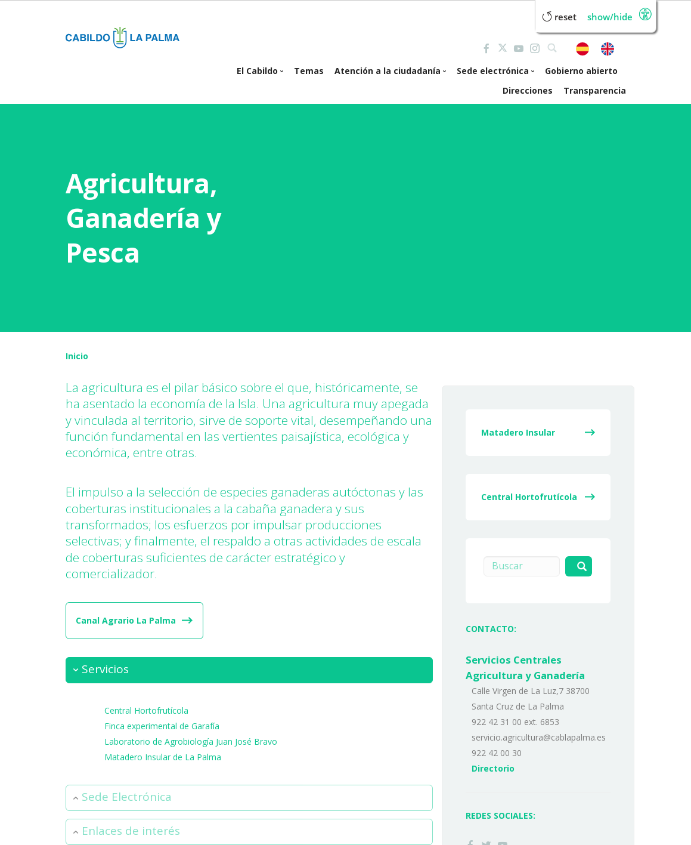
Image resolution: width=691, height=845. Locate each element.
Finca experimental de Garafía (161, 725)
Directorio (493, 768)
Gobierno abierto (581, 70)
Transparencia (594, 90)
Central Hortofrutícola (146, 710)
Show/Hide (610, 17)
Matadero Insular (518, 432)
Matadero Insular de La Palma (162, 756)
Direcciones (528, 90)
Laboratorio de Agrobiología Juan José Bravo (190, 741)
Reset (559, 17)
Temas (309, 70)
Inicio (77, 356)
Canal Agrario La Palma (126, 620)
